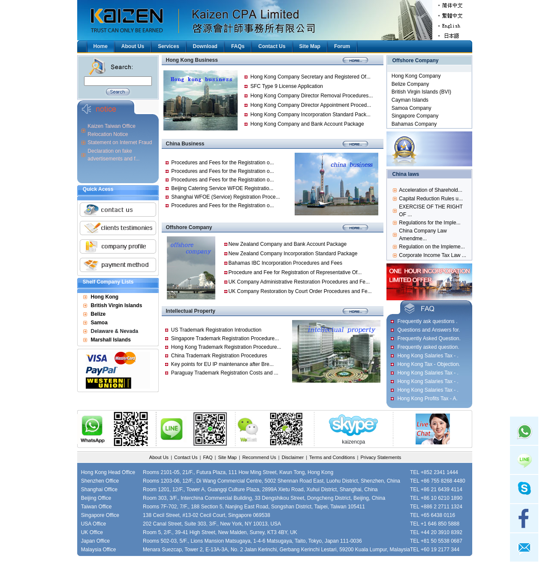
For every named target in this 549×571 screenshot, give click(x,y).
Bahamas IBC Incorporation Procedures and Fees (285, 263)
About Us (132, 46)
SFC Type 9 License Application (286, 86)
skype (524, 489)
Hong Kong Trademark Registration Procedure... (226, 347)
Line (524, 460)
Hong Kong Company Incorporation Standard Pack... (310, 115)
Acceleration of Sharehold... (430, 190)
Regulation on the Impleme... (432, 247)
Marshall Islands (111, 340)
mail (524, 547)
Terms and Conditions (332, 457)
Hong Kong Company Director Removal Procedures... (311, 96)
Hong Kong (105, 297)
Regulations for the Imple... (429, 223)
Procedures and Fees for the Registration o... (222, 163)
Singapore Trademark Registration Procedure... (225, 338)
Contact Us (271, 46)
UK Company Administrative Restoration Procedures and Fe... (299, 282)
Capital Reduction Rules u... (431, 199)
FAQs (237, 46)
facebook (524, 518)
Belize (98, 314)
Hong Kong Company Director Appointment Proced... (310, 105)
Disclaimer (293, 457)
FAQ (207, 457)
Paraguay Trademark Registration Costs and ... (224, 373)
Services (168, 46)
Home (101, 46)
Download (205, 46)
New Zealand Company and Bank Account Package (288, 244)
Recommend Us (259, 457)
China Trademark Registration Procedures (219, 356)
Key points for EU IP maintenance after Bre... (222, 364)
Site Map (309, 46)
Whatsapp (524, 431)
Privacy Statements (380, 457)
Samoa (99, 323)
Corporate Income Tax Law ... (432, 255)
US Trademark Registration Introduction (216, 330)
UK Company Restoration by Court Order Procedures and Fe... (300, 291)
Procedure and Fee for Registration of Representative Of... (295, 272)
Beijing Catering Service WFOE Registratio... (222, 188)
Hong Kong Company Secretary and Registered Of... (310, 77)
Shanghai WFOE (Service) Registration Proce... (225, 197)
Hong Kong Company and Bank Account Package (307, 124)
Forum (342, 46)
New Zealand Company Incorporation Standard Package (293, 254)
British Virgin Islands (116, 305)
